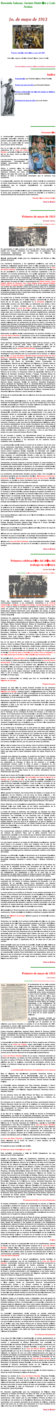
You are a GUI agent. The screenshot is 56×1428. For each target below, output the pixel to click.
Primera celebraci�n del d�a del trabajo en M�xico (35, 92)
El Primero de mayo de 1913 (25, 100)
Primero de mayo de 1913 (24, 85)
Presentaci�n (20, 79)
